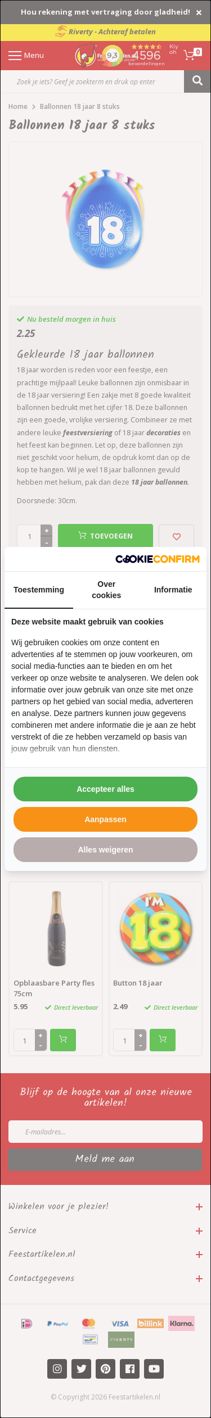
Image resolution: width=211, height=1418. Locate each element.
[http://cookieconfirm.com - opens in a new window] (157, 559)
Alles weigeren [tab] (105, 849)
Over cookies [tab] (106, 590)
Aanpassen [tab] (105, 819)
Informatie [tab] (173, 589)
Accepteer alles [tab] (105, 789)
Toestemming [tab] (39, 589)
